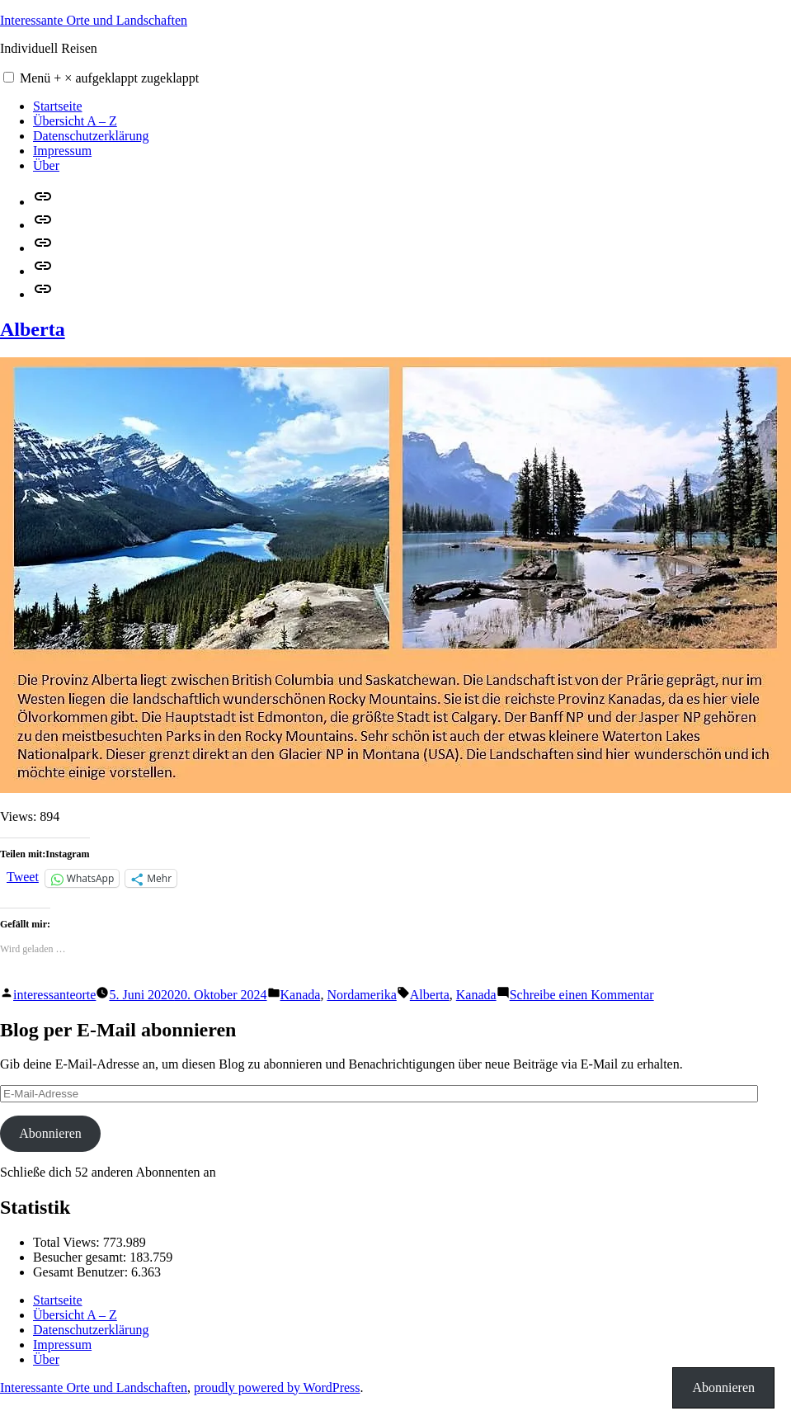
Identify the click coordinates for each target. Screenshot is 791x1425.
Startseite (57, 106)
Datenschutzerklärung (90, 136)
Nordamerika (361, 995)
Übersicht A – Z (75, 121)
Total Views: (68, 1242)
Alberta (32, 329)
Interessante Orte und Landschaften (93, 20)
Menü (109, 78)
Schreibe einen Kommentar (582, 995)
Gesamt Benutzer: (82, 1272)
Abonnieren (50, 1133)
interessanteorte (54, 995)
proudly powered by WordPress (277, 1387)
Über (46, 165)
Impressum (62, 151)
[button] (8, 77)
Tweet (23, 877)
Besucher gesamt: (81, 1257)
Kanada (300, 995)
